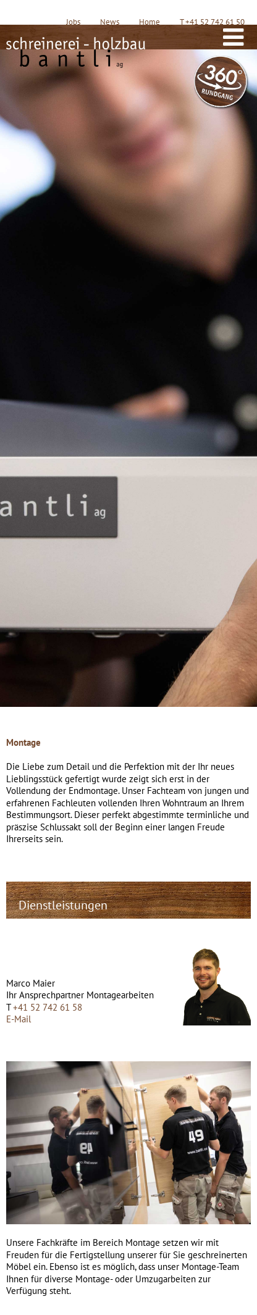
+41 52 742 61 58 (47, 1007)
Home (149, 22)
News (109, 22)
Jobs (73, 22)
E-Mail (18, 1019)
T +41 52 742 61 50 (212, 22)
